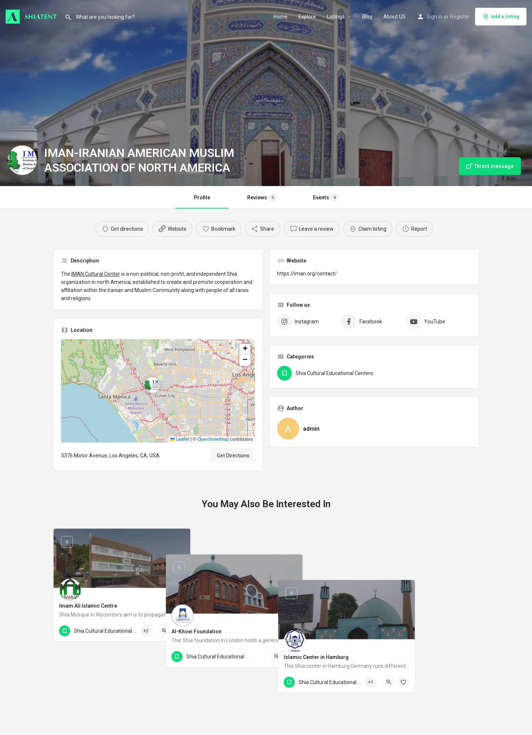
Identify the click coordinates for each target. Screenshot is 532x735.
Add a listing (500, 16)
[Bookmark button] (179, 631)
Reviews (261, 197)
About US (394, 17)
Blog (367, 17)
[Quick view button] (164, 631)
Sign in (434, 17)
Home (280, 17)
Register (460, 17)
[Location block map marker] (152, 385)
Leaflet (179, 439)
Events (325, 197)
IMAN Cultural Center (95, 274)
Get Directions (233, 455)
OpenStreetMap (213, 439)
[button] (158, 391)
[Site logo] (32, 16)
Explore (307, 17)
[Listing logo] (22, 160)
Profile (202, 197)
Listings (336, 17)
